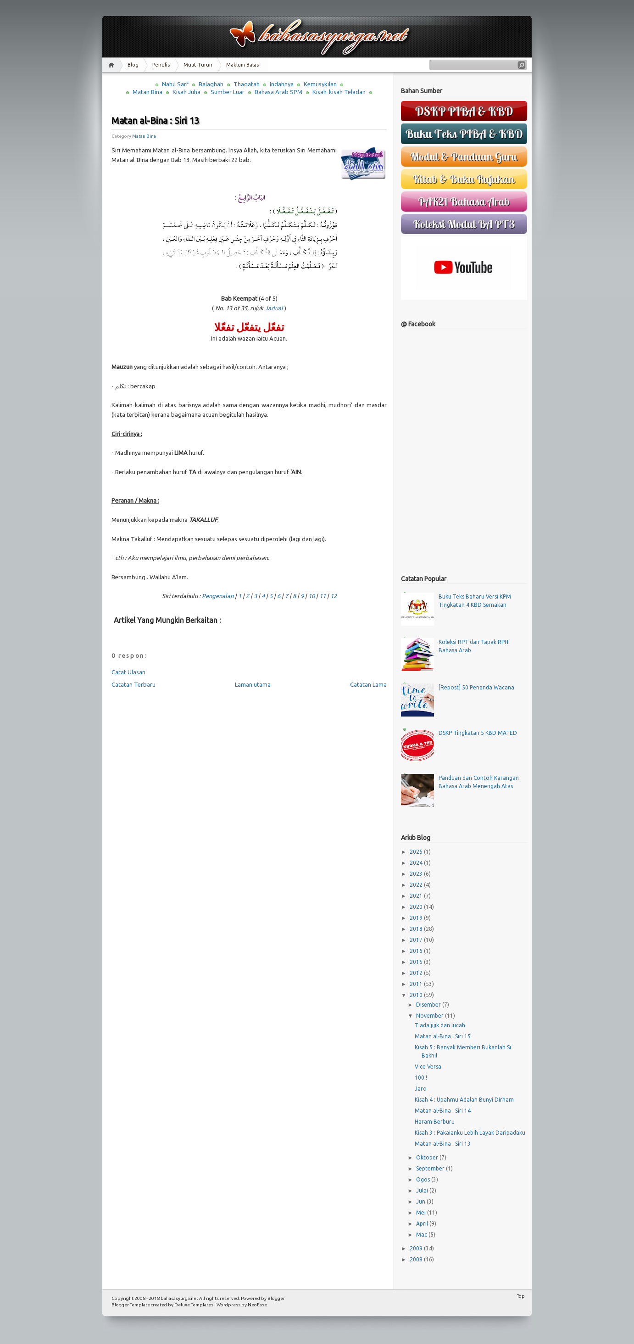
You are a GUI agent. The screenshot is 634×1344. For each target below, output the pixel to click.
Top (521, 1296)
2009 (417, 1248)
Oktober (427, 1157)
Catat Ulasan (128, 672)
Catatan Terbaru (133, 684)
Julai (422, 1190)
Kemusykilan (320, 84)
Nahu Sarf (175, 84)
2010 (417, 995)
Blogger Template (130, 1304)
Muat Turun (198, 64)
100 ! (421, 1078)
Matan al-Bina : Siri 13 (155, 120)
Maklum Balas (242, 64)
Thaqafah (247, 84)
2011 (417, 984)
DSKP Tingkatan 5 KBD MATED (478, 733)
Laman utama (253, 684)
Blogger (276, 1298)
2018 (417, 929)
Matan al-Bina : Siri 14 (443, 1111)
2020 (417, 907)
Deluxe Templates (193, 1304)
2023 (417, 874)
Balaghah (211, 84)
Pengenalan (218, 596)
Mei (421, 1212)
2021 (417, 896)
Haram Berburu (435, 1122)
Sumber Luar (228, 92)
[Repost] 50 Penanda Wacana (476, 687)
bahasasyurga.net (179, 1298)
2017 (417, 940)
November (430, 1016)
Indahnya (282, 84)
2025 (417, 852)
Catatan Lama (368, 684)
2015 (417, 962)
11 (322, 596)
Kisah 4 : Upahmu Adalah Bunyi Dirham (464, 1100)
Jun (421, 1201)
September (431, 1168)
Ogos (423, 1179)
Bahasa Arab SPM (278, 92)
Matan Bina (147, 92)
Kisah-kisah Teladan (339, 92)
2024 (417, 863)
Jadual (274, 308)
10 (311, 596)
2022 (417, 885)
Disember (429, 1005)
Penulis (161, 64)
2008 (417, 1259)
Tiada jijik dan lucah (440, 1025)
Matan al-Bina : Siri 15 (443, 1036)
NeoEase (257, 1304)
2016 (417, 951)
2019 (417, 918)
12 (333, 596)
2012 (417, 973)
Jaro (421, 1089)
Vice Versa (428, 1067)
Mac (422, 1235)
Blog (133, 64)
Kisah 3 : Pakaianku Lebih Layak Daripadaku (470, 1133)
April (422, 1223)
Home (112, 65)
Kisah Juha (186, 92)
